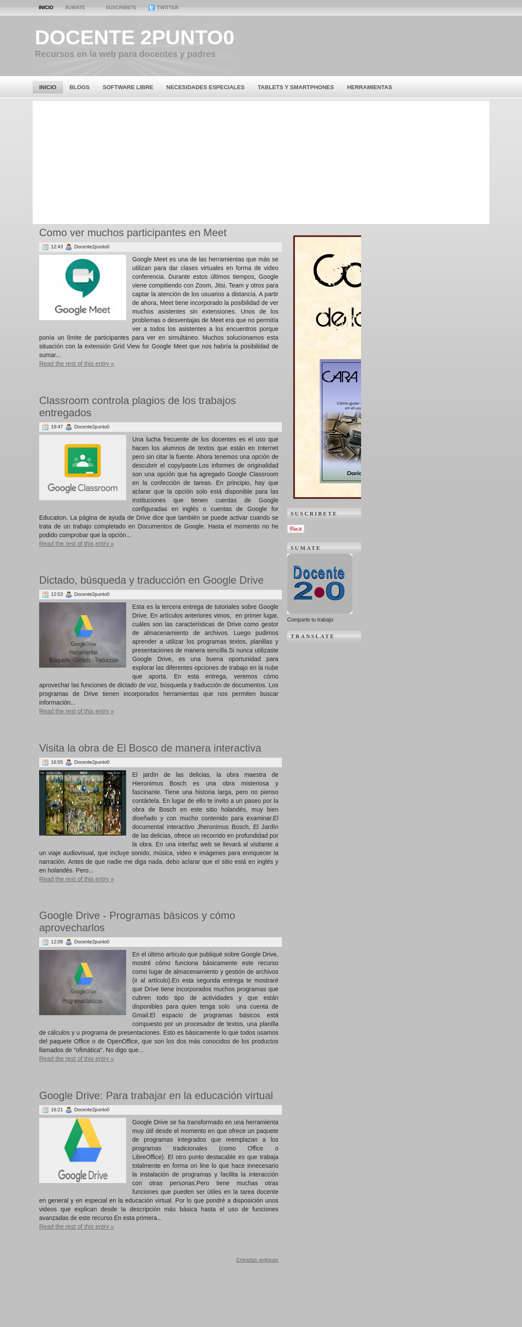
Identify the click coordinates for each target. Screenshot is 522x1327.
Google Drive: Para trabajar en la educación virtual (156, 1095)
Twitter (163, 7)
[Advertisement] (261, 162)
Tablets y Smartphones (296, 87)
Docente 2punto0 (134, 37)
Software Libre (128, 87)
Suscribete (121, 7)
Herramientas (369, 87)
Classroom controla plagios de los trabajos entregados (137, 406)
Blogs (80, 87)
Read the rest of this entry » (76, 363)
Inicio (46, 7)
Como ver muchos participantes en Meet (133, 232)
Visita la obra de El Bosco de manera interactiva (150, 748)
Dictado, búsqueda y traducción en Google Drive (151, 580)
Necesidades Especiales (205, 87)
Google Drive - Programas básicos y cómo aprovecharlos (137, 921)
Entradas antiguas (257, 1260)
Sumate (75, 7)
